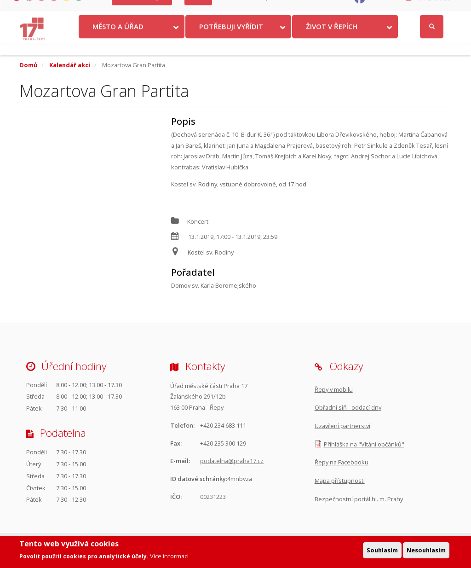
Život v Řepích (331, 38)
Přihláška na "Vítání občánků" (364, 444)
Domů (28, 65)
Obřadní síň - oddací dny (348, 407)
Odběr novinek (323, 9)
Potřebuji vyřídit (231, 38)
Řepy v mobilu (334, 389)
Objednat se (275, 9)
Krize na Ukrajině (142, 9)
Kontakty (235, 9)
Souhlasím (382, 550)
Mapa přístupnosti (340, 480)
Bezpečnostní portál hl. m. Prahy (359, 499)
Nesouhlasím (426, 550)
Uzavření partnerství (342, 426)
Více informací (169, 556)
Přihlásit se (432, 9)
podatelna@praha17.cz (232, 461)
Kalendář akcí (69, 65)
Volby (198, 9)
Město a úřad (118, 38)
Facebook (382, 9)
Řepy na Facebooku (341, 462)
